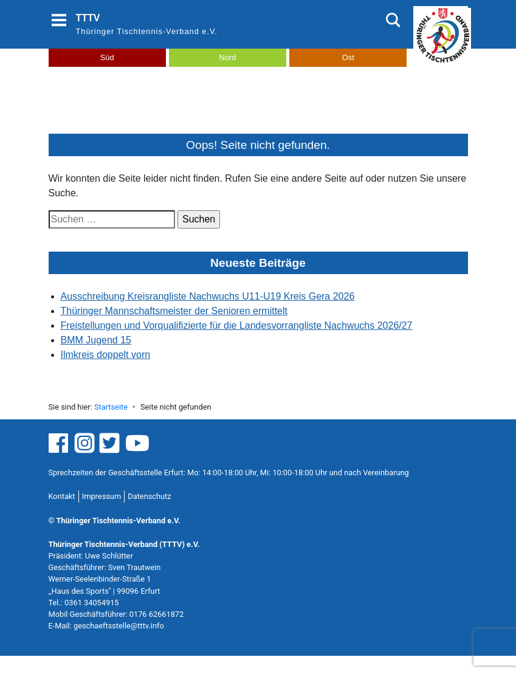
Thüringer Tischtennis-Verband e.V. (147, 31)
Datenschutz (149, 496)
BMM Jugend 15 (96, 340)
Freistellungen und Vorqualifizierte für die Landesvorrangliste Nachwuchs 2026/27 (237, 325)
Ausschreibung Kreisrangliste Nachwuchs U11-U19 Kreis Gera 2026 (208, 296)
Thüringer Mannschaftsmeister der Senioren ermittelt (174, 311)
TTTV (88, 18)
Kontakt (62, 496)
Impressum (101, 496)
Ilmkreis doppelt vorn (106, 354)
